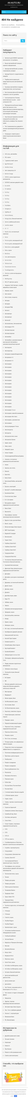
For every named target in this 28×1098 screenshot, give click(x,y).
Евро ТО (7, 599)
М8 (5, 681)
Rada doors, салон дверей (12, 247)
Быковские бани (9, 493)
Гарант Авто (8, 540)
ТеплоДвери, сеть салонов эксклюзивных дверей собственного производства (13, 868)
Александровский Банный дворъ (14, 456)
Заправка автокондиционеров (13, 609)
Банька (7, 471)
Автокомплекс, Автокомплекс (13, 323)
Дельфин (7, 574)
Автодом (7, 304)
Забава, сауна (9, 602)
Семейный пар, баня (11, 814)
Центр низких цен (10, 981)
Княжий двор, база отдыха (12, 645)
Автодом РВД (9, 307)
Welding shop (8, 279)
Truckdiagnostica (9, 270)
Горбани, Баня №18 (10, 543)
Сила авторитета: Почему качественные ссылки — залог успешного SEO (11, 100)
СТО (6, 829)
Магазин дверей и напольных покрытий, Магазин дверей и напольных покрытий (12, 686)
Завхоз (7, 605)
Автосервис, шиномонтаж (12, 420)
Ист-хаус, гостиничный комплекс (14, 628)
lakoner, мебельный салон (12, 222)
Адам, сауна (8, 443)
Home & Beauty (9, 215)
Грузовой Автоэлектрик (11, 565)
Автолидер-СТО (9, 327)
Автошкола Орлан (10, 439)
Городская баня (9, 553)
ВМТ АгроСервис (10, 530)
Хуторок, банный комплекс (12, 972)
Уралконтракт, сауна (11, 927)
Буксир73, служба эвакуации (13, 490)
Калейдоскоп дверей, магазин (13, 632)
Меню (3, 12)
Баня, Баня (8, 478)
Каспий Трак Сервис (11, 638)
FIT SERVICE (8, 189)
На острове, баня (10, 705)
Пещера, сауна (9, 735)
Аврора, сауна (9, 290)
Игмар (6, 618)
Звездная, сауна (9, 612)
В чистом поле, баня (10, 496)
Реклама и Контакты (11, 775)
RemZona (7, 253)
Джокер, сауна (9, 589)
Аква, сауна (8, 446)
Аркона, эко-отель (10, 468)
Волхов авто (8, 537)
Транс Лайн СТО (9, 897)
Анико (6, 464)
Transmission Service (10, 267)
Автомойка (8, 337)
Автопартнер (8, 351)
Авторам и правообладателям (13, 354)
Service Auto (8, 260)
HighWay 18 (8, 212)
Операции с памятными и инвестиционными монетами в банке (12, 136)
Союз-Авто (8, 820)
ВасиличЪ (8, 511)
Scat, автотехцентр (10, 257)
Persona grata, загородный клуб (13, 240)
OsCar (6, 237)
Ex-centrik (7, 186)
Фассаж (7, 946)
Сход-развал (8, 851)
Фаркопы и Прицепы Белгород (13, 942)
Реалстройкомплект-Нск (12, 769)
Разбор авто (8, 759)
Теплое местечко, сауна (12, 874)
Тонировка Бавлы (10, 890)
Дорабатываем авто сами (12, 1036)
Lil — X (6, 228)
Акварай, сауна (9, 449)
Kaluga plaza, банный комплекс (13, 218)
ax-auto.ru (14, 2)
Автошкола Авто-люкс (11, 436)
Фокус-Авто (8, 952)
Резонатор (8, 772)
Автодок (7, 300)
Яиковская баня (9, 1016)
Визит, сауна (8, 523)
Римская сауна (9, 779)
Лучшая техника (9, 1039)
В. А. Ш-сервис (9, 499)
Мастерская (8, 691)
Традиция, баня (9, 893)
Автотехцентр (9, 430)
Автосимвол (8, 423)
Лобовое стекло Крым (11, 669)
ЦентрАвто (8, 984)
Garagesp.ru (8, 209)
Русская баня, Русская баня (13, 785)
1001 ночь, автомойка (11, 154)
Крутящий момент (10, 648)
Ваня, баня (8, 508)
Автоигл (7, 310)
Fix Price (7, 192)
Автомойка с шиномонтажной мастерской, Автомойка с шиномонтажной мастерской (12, 342)
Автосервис (8, 364)
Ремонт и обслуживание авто (13, 1052)
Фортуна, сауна (9, 959)
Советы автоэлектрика (11, 1055)
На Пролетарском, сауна (12, 708)
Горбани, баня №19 (10, 550)
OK (15, 1096)
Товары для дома (10, 880)
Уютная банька (9, 939)
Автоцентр (8, 433)
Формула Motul (9, 955)
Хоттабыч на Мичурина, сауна (13, 965)
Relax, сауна (8, 250)
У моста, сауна (9, 917)
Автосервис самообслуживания (14, 413)
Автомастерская (9, 330)
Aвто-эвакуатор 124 (10, 170)
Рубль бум (8, 782)
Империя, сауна (9, 625)
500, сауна (8, 157)
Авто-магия (8, 294)
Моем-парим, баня (10, 698)
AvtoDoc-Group (9, 167)
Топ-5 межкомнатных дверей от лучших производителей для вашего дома (13, 128)
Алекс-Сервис (9, 453)
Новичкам (8, 1042)
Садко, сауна (8, 799)
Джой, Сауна (8, 586)
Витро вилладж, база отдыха (13, 527)
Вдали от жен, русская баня (13, 520)
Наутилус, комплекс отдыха (13, 711)
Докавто (7, 592)
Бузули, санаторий (10, 486)
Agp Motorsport (9, 164)
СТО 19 (7, 836)
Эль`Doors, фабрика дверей (13, 1010)
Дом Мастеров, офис (11, 595)
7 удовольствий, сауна (11, 160)
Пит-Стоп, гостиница (11, 738)
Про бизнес (8, 1049)
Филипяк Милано (10, 949)
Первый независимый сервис (13, 723)
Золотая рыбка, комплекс (12, 615)
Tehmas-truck (8, 263)
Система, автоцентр (11, 817)
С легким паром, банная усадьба (14, 792)
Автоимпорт (8, 313)
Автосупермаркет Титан (12, 426)
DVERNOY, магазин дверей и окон (14, 182)
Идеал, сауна (9, 622)
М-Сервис (8, 677)
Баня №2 (7, 474)
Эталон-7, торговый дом (12, 1013)
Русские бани (9, 789)
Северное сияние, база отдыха (14, 810)
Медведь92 (8, 695)
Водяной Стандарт (10, 533)
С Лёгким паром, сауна (11, 795)
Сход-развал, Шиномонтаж (12, 854)
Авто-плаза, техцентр (11, 297)
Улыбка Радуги (9, 921)
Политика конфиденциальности (14, 752)
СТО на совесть (9, 839)
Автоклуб (7, 320)
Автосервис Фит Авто (11, 416)
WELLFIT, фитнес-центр (11, 282)
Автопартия (8, 347)
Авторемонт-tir (9, 357)
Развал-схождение (10, 762)
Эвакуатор (8, 998)
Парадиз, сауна (9, 720)
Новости (7, 1045)
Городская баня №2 (10, 556)
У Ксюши (7, 911)
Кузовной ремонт (10, 651)
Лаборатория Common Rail (12, 655)
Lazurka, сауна (9, 225)
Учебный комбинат (10, 936)
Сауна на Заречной (10, 807)
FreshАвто (7, 205)
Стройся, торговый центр (12, 848)
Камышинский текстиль (11, 635)
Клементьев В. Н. (10, 642)
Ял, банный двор (9, 1020)
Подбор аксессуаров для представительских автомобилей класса (12, 81)
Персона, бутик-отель (11, 732)
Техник (7, 877)
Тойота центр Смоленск (12, 887)
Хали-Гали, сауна (10, 962)
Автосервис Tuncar (10, 410)
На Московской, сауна (11, 701)
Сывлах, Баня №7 (10, 857)
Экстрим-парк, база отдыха (13, 1007)
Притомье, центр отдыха (12, 756)
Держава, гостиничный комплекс (14, 582)
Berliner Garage (9, 174)
